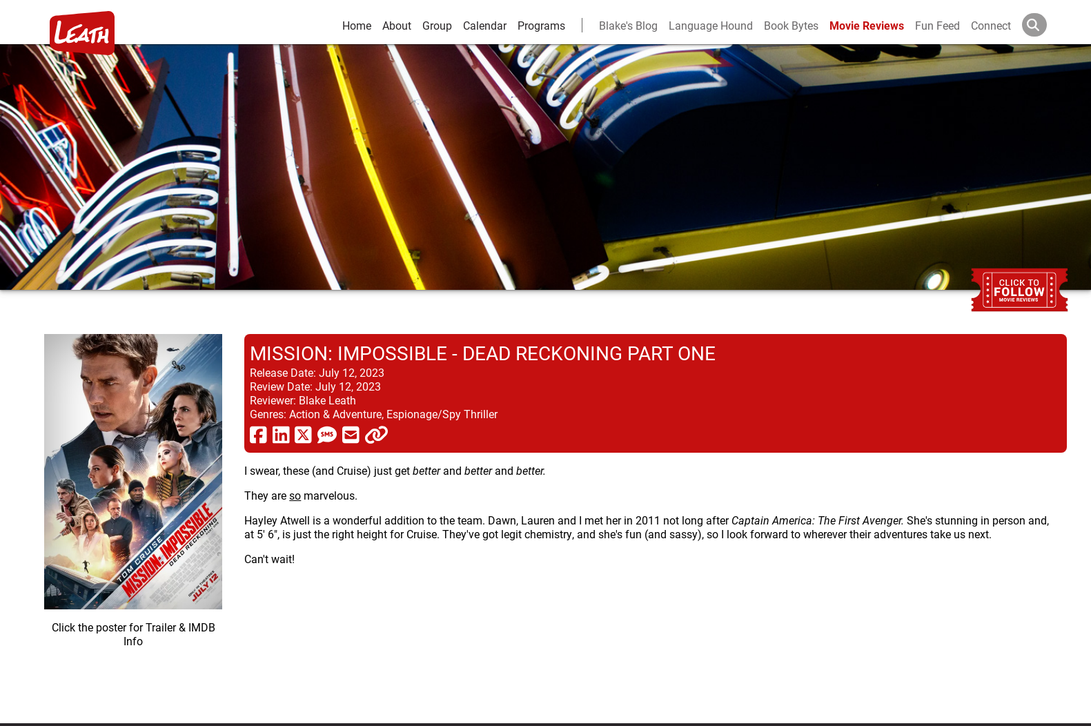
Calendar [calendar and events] (485, 25)
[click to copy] (376, 434)
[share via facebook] (258, 434)
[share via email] (351, 434)
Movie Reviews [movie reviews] (866, 25)
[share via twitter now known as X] (303, 434)
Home (356, 25)
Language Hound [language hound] (711, 25)
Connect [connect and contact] (991, 25)
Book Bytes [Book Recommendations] (791, 25)
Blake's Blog (628, 25)
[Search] (1045, 25)
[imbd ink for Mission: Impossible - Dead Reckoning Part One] (133, 517)
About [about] (396, 25)
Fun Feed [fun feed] (937, 25)
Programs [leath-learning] (541, 25)
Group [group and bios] (437, 25)
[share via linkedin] (281, 434)
